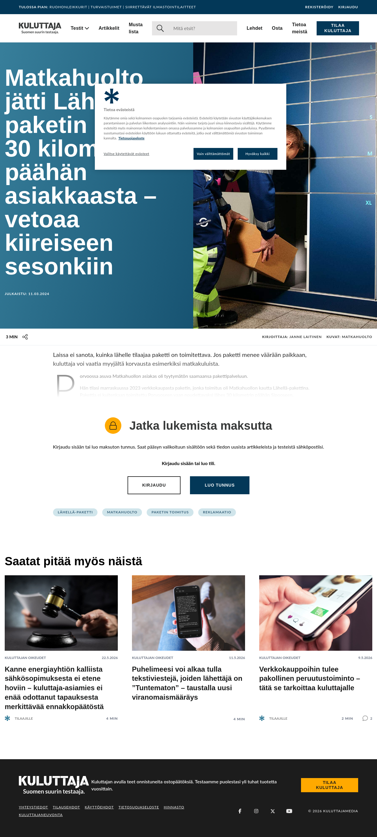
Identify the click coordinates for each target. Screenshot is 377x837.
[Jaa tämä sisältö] (25, 337)
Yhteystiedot (33, 807)
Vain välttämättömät (213, 154)
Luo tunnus (220, 485)
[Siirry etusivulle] (40, 28)
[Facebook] (240, 811)
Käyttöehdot (99, 807)
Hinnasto (174, 807)
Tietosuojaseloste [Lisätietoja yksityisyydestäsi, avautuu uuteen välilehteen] (131, 138)
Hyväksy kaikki (257, 154)
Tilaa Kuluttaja (337, 28)
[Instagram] (256, 811)
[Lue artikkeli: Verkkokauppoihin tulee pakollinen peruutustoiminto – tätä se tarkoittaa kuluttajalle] (315, 643)
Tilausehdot (66, 807)
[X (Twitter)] (273, 811)
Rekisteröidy (319, 7)
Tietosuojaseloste (138, 807)
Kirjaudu (348, 7)
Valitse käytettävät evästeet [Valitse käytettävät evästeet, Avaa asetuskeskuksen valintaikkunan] (126, 154)
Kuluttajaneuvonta (41, 815)
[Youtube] (289, 811)
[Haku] (202, 28)
